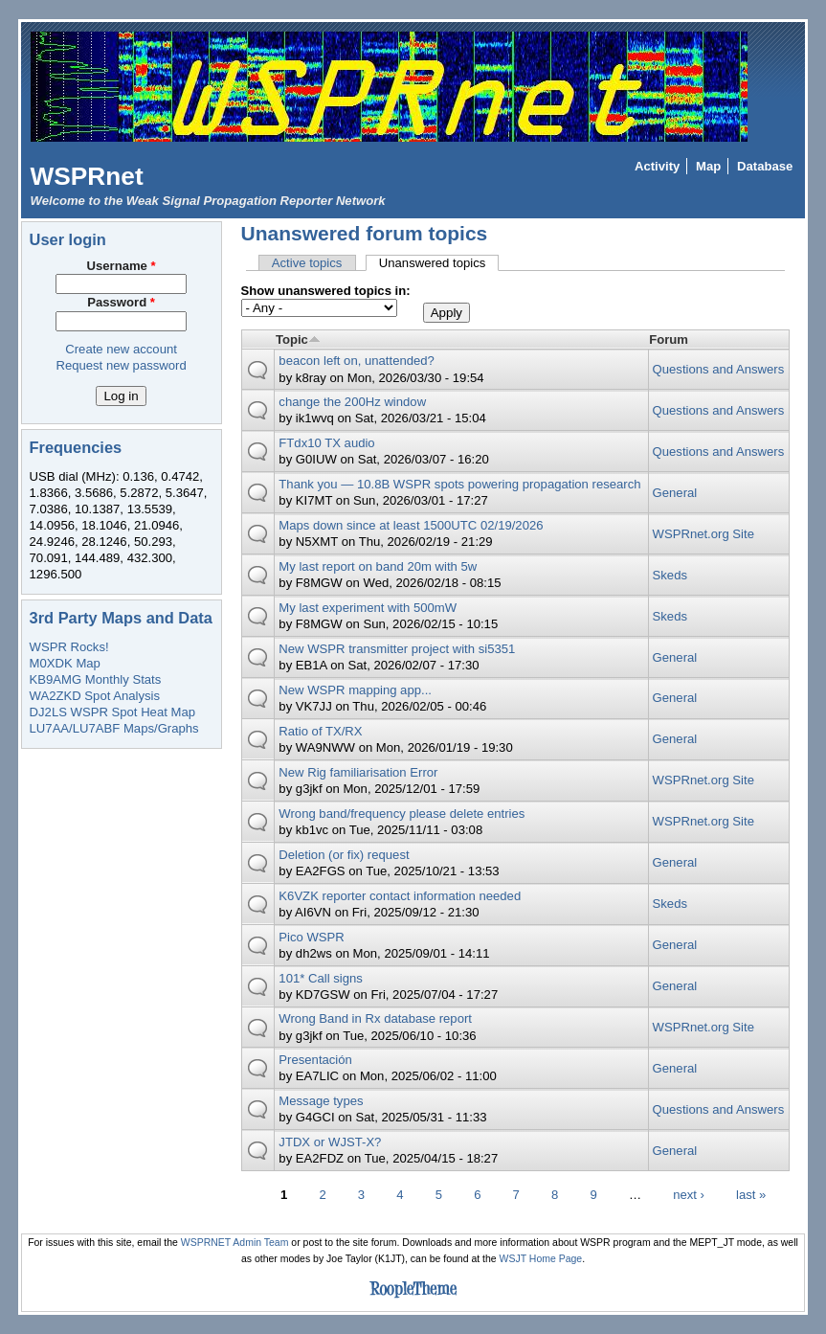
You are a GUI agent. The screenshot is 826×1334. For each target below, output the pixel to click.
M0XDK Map (65, 663)
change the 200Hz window (352, 402)
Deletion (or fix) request (344, 855)
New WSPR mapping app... (355, 690)
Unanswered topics (439, 263)
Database (765, 166)
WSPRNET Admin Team (235, 1242)
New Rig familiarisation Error (358, 772)
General (675, 493)
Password (121, 302)
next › (688, 1194)
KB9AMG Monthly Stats (96, 679)
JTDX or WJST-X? (330, 1142)
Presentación (315, 1059)
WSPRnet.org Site (703, 534)
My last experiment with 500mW (368, 607)
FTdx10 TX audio (326, 443)
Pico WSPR (311, 937)
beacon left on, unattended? (357, 360)
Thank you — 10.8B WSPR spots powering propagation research (459, 484)
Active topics (307, 263)
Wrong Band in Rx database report (375, 1018)
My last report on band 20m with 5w (378, 566)
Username (121, 266)
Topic (298, 339)
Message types (321, 1101)
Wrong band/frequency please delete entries (402, 813)
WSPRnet (87, 176)
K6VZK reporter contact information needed (400, 896)
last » (751, 1194)
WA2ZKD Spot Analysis (95, 696)
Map (708, 166)
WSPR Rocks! (69, 647)
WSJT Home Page (541, 1259)
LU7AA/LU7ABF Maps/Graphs (114, 728)
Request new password (121, 365)
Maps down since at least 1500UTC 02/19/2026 (411, 525)
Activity (657, 166)
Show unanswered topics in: (326, 290)
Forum (668, 339)
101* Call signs (320, 978)
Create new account (121, 349)
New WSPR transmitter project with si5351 (397, 649)
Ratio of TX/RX (320, 731)
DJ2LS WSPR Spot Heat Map (112, 712)
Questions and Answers (719, 369)
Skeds (670, 575)
